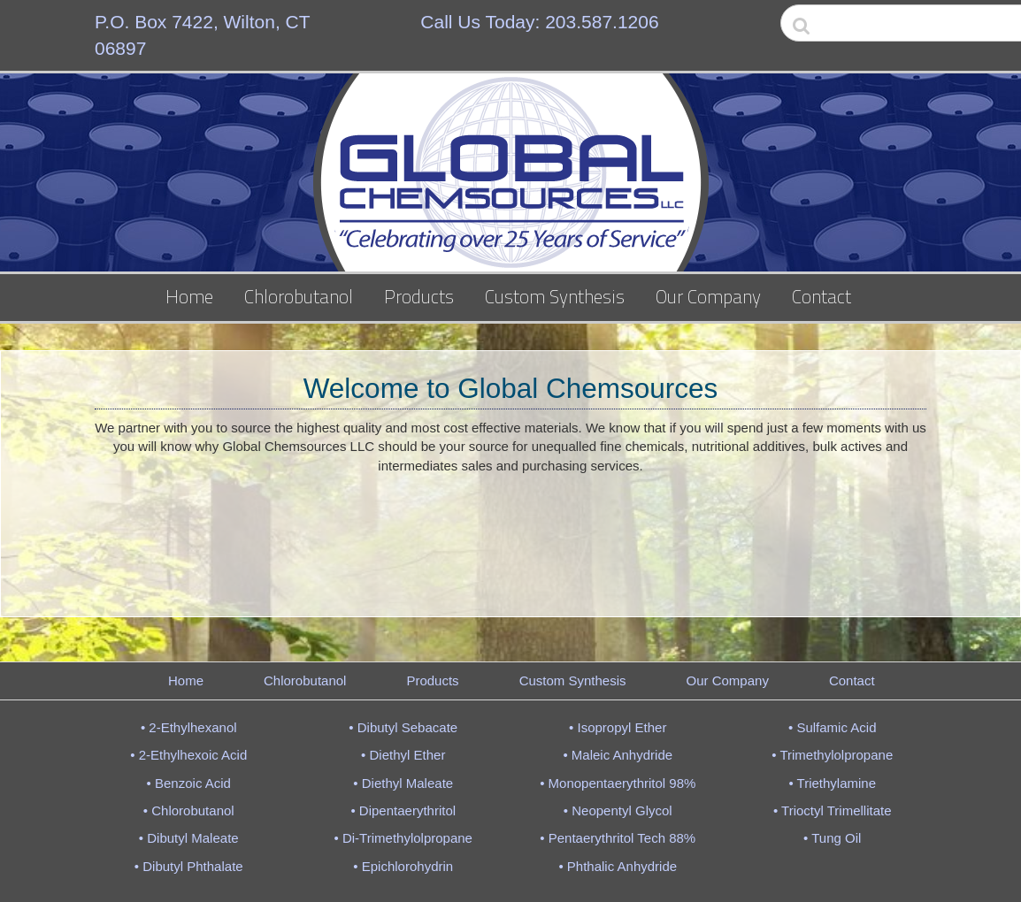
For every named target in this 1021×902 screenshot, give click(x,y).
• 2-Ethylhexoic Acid (188, 754)
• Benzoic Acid (189, 783)
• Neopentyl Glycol (618, 810)
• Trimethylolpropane (832, 754)
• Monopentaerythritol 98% (617, 783)
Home (189, 296)
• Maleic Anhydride (617, 754)
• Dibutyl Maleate (189, 837)
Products (419, 296)
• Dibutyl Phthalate (188, 866)
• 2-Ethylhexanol (189, 727)
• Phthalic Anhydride (617, 866)
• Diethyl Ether (403, 754)
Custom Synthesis (555, 296)
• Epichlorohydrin (403, 866)
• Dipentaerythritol (403, 810)
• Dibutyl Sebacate (403, 727)
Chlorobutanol (298, 296)
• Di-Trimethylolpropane (403, 837)
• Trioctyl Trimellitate (832, 810)
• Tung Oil (832, 837)
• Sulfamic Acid (832, 727)
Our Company (708, 296)
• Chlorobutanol (188, 810)
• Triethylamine (832, 783)
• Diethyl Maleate (403, 783)
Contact (821, 296)
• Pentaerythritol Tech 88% (617, 837)
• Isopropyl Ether (617, 727)
